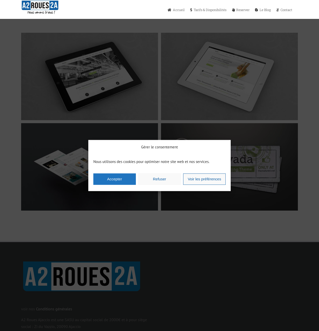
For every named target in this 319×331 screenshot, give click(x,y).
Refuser (159, 179)
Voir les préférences (204, 179)
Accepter (114, 179)
